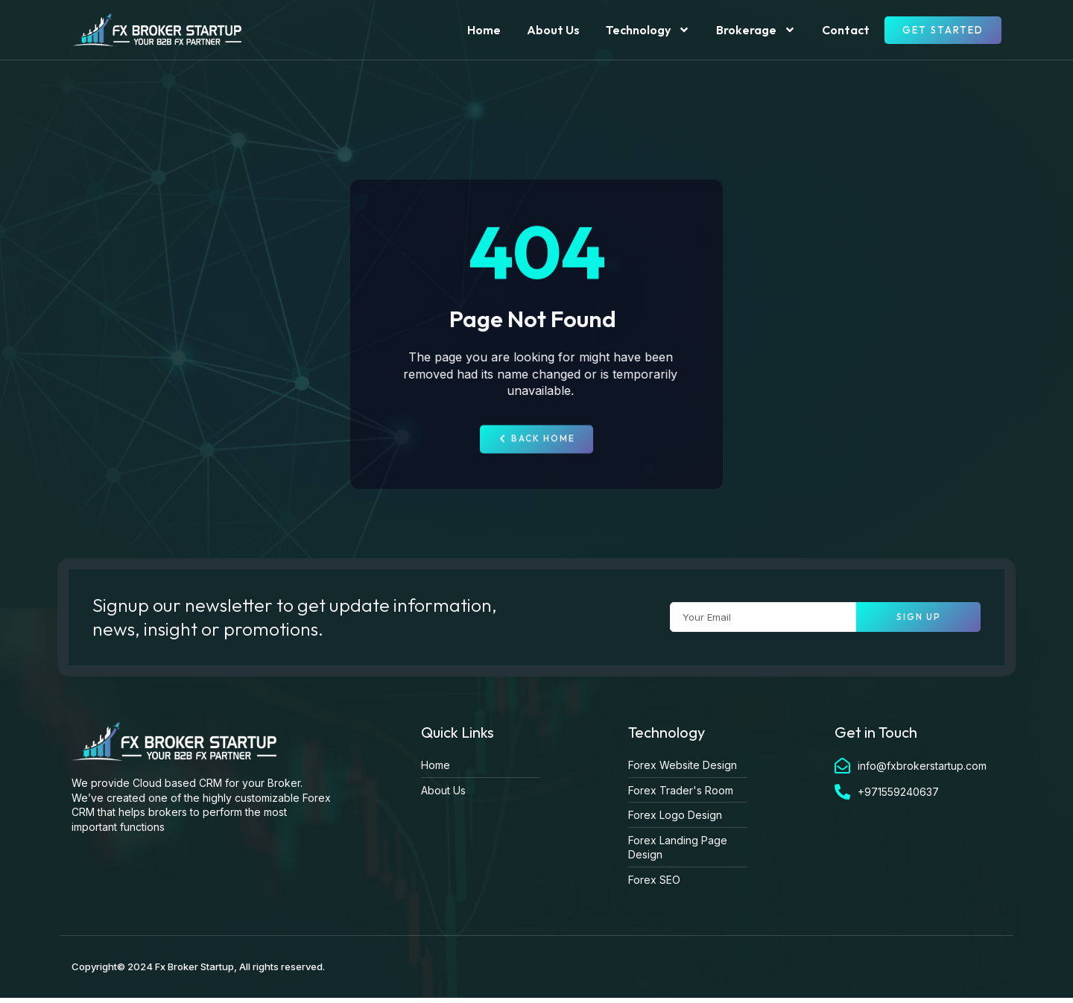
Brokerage (756, 29)
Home (484, 29)
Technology (648, 29)
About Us (553, 29)
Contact (846, 29)
